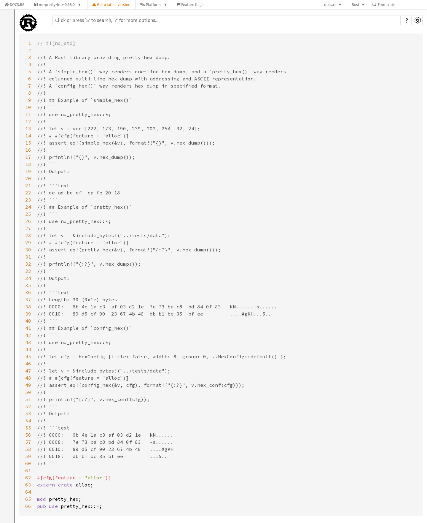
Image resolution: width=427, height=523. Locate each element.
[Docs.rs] (14, 4)
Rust (355, 4)
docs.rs (330, 4)
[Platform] (154, 4)
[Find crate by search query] (402, 4)
